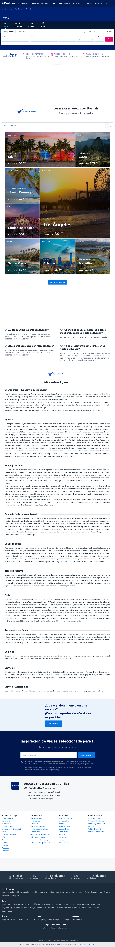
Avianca (62, 834)
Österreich (40, 907)
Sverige (74, 907)
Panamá (102, 892)
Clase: (103, 32)
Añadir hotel (91, 31)
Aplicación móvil (36, 818)
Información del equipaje (39, 840)
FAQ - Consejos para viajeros (41, 842)
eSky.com (53, 928)
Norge (32, 907)
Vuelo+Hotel (23, 3)
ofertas (64, 410)
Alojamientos (6, 821)
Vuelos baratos (36, 3)
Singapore (58, 919)
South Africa (30, 919)
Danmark (47, 904)
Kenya (9, 919)
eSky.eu (45, 928)
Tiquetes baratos (8, 826)
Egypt (4, 919)
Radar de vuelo (35, 821)
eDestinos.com (63, 928)
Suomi (90, 907)
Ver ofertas (54, 723)
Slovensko (82, 907)
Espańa (65, 904)
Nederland (25, 907)
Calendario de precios (38, 837)
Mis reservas (92, 826)
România (67, 907)
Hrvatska (85, 904)
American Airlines (65, 818)
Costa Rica (43, 892)
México (86, 892)
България (27, 904)
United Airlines (64, 821)
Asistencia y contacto (96, 832)
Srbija (61, 907)
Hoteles (4, 832)
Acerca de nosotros (95, 818)
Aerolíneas (34, 824)
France (72, 904)
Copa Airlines (64, 829)
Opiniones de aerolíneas (39, 829)
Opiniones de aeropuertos (40, 834)
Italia (98, 904)
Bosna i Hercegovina (15, 904)
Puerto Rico (6, 896)
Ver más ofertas (57, 282)
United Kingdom (7, 911)
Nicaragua (93, 892)
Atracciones (77, 3)
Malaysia (50, 919)
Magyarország (7, 907)
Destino (33, 36)
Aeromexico (63, 837)
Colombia (34, 892)
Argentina (5, 892)
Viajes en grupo (7, 845)
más (83, 944)
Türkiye (66, 919)
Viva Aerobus (64, 842)
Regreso (79, 36)
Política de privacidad (95, 829)
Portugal (54, 907)
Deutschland (57, 904)
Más (103, 3)
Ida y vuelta (9, 31)
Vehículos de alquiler (9, 834)
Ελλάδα (78, 904)
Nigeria (21, 919)
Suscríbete (86, 755)
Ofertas (67, 3)
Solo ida (22, 31)
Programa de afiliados (96, 821)
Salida (61, 36)
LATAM (61, 824)
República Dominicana (56, 892)
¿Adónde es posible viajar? (11, 829)
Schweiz (96, 907)
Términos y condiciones (96, 824)
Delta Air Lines (64, 826)
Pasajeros (98, 36)
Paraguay (15, 896)
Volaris (61, 840)
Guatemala (70, 892)
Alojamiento (50, 3)
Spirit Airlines (64, 832)
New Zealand (77, 919)
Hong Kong (42, 919)
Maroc (15, 919)
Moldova (17, 907)
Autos (59, 3)
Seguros (5, 842)
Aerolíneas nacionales (38, 826)
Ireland (92, 904)
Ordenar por (8, 125)
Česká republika (37, 904)
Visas (97, 3)
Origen (4, 36)
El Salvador (25, 892)
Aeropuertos (35, 832)
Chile (18, 892)
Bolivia (12, 892)
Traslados (88, 3)
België (4, 904)
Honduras (78, 892)
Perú (108, 892)
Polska (47, 907)
